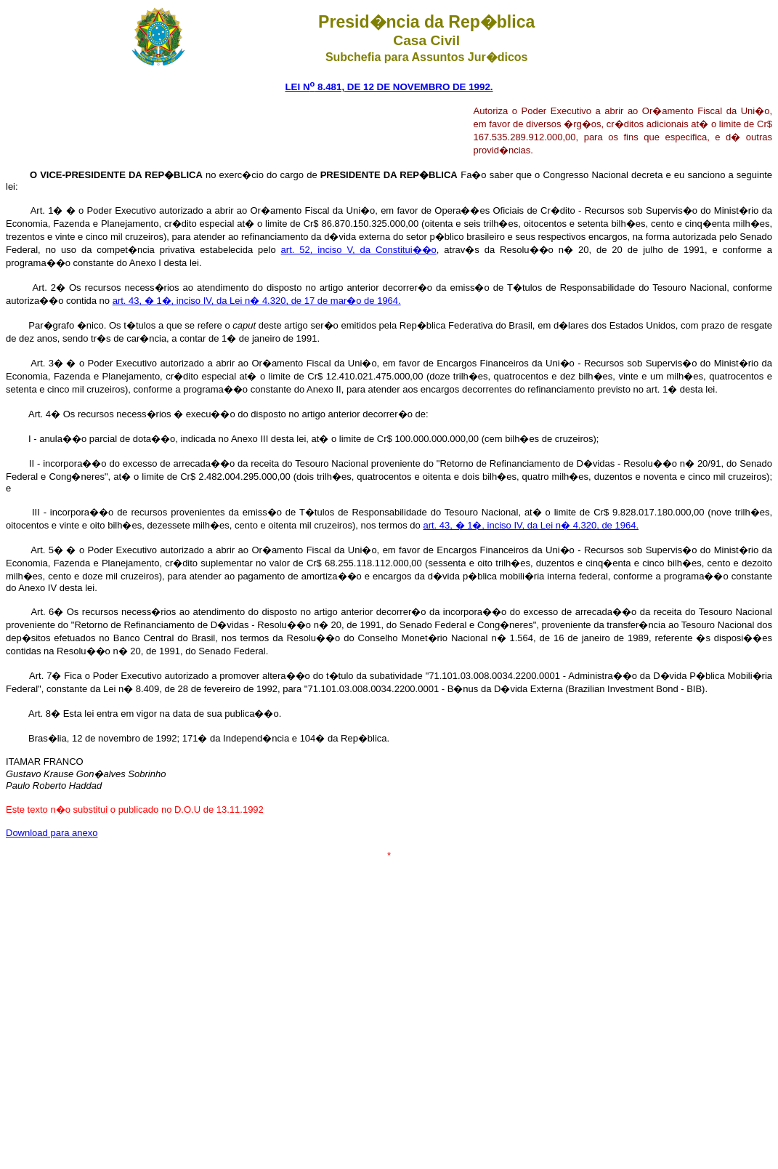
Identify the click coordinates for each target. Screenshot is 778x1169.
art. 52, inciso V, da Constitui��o (359, 249)
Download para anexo (51, 832)
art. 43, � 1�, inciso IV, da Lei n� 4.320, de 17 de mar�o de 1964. (257, 300)
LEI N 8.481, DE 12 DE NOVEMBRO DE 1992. (389, 86)
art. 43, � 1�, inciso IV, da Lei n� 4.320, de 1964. (531, 525)
